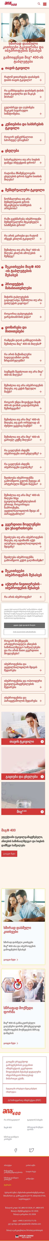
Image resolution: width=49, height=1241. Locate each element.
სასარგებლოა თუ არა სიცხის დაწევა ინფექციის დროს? (22, 161)
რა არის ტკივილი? (12, 1120)
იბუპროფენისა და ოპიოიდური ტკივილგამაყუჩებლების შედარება (23, 684)
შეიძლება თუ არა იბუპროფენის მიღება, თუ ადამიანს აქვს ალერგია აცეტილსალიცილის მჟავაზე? (23, 542)
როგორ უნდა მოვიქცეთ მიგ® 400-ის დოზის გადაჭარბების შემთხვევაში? (22, 405)
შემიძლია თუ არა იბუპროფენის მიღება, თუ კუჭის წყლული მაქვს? (23, 388)
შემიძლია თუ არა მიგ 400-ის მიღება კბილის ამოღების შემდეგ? (22, 253)
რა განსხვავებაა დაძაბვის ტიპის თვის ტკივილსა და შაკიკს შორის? (24, 93)
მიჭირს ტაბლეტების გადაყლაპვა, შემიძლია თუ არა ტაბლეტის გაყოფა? (23, 300)
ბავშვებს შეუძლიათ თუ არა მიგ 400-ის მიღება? (23, 373)
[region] (24, 620)
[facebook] (16, 1150)
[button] (39, 4)
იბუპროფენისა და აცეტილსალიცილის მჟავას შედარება (20, 667)
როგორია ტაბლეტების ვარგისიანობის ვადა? (18, 315)
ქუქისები (7, 1185)
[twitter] (31, 1150)
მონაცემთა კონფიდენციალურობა (13, 1171)
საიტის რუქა (31, 1171)
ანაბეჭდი (8, 1165)
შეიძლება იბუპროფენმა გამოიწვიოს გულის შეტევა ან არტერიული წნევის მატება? (22, 481)
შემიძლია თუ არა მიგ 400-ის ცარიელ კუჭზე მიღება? (22, 438)
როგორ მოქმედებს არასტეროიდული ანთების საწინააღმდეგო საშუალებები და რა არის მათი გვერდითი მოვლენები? (22, 647)
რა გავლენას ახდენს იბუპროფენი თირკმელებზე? (21, 452)
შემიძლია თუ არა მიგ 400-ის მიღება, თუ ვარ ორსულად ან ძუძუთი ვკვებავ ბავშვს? (22, 422)
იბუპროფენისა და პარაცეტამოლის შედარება (20, 699)
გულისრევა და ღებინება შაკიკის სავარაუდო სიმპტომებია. (19, 110)
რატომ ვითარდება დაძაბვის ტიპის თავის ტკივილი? (21, 78)
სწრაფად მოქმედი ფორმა (35, 1128)
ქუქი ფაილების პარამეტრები (24, 632)
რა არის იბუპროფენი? (17, 596)
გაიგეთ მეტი (9, 854)
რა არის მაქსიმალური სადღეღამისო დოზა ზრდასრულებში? (17, 357)
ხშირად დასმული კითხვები (11, 1138)
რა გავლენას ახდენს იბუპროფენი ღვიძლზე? (18, 466)
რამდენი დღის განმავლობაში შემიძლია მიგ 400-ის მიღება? (22, 342)
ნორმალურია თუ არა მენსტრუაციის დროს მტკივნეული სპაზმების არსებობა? (17, 203)
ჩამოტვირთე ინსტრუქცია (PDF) (25, 1100)
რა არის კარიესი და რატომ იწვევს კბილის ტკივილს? (21, 237)
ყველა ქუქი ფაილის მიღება (24, 625)
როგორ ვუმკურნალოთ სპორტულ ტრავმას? (18, 138)
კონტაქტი (30, 1178)
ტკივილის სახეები (35, 1120)
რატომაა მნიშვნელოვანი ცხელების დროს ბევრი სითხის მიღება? (23, 176)
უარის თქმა (30, 1165)
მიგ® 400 (8, 1127)
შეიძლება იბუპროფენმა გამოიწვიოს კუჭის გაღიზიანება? (23, 559)
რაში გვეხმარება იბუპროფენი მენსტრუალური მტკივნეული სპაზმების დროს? (22, 222)
